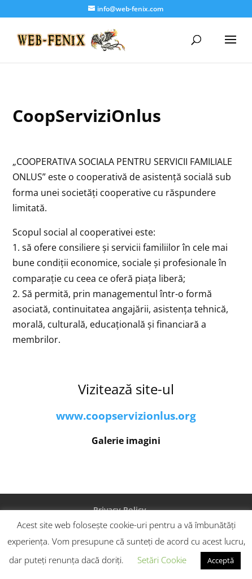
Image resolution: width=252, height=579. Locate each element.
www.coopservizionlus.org (126, 415)
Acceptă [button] (220, 560)
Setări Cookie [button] (161, 559)
